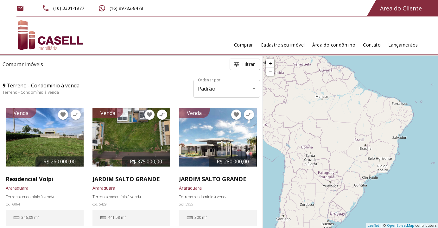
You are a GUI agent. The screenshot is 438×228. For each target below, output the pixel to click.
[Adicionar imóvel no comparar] (76, 115)
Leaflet (373, 225)
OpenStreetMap (400, 225)
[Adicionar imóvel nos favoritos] (63, 115)
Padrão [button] (206, 88)
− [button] (270, 71)
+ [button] (270, 63)
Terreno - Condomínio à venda (31, 92)
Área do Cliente (401, 8)
